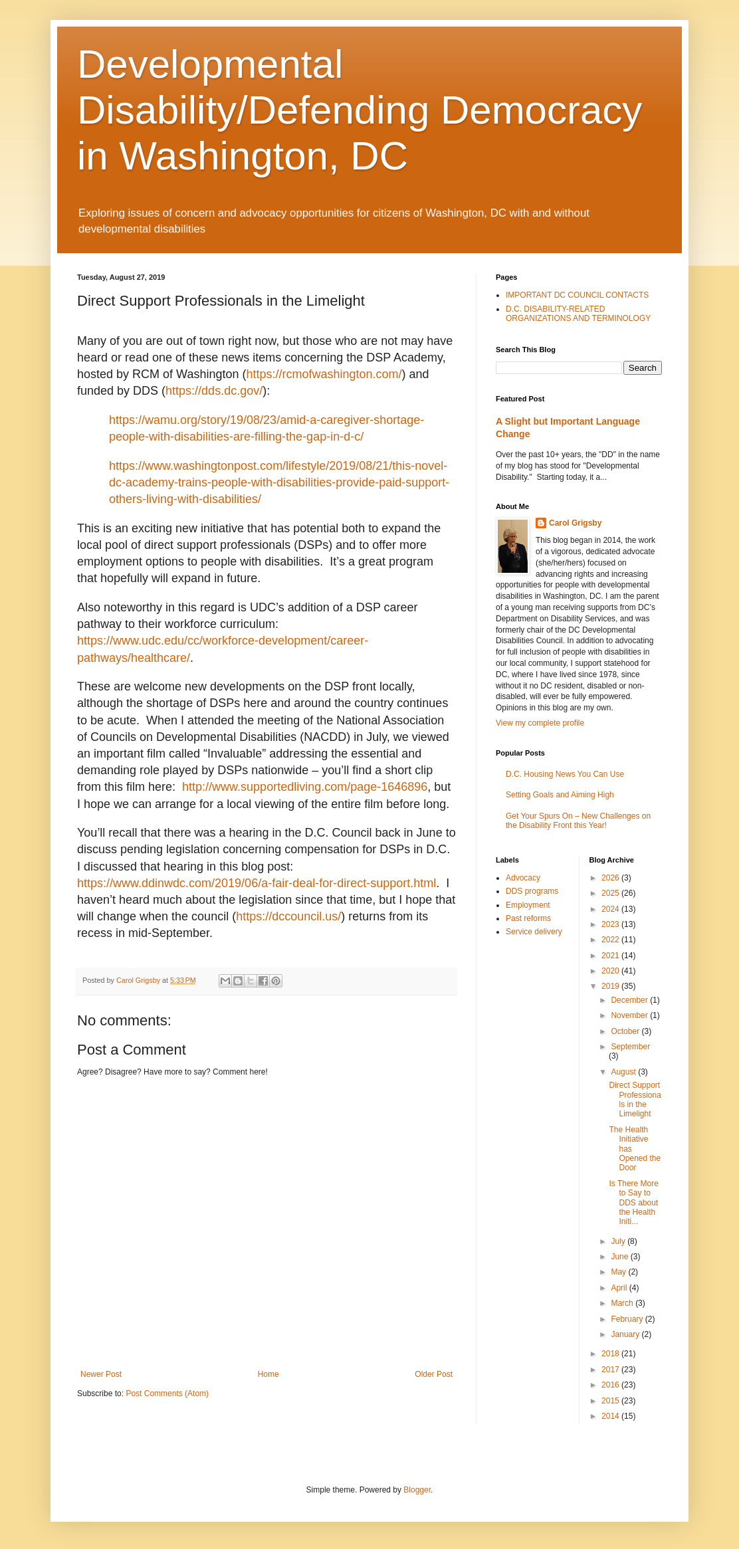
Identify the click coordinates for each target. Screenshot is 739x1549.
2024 (611, 909)
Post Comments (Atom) (167, 1393)
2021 (611, 955)
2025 (611, 893)
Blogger (417, 1490)
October (626, 1031)
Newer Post (101, 1374)
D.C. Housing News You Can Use (565, 774)
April (620, 1287)
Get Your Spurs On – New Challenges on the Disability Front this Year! (578, 820)
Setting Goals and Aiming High (560, 794)
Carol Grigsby (575, 523)
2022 (611, 939)
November (630, 1015)
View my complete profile (540, 723)
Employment (528, 905)
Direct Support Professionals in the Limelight (635, 1099)
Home (268, 1374)
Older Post (434, 1374)
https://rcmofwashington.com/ (323, 374)
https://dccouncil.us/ (288, 916)
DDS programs (532, 891)
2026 (611, 877)
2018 (611, 1353)
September (630, 1046)
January (626, 1334)
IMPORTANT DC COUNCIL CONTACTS (577, 295)
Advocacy (523, 877)
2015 (611, 1400)
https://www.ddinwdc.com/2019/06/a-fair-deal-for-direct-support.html (256, 883)
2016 (611, 1385)
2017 (611, 1369)
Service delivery (534, 931)
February (628, 1319)
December (630, 1000)
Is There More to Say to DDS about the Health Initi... (633, 1203)
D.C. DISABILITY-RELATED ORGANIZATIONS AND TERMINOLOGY (578, 313)
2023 (611, 924)
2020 (611, 971)
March (623, 1303)
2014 (611, 1416)
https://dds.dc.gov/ (214, 390)
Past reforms (528, 918)
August (624, 1072)
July (619, 1241)
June (620, 1256)
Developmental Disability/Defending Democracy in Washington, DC (359, 110)
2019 (611, 986)
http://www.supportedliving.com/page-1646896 (304, 786)
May (619, 1272)
